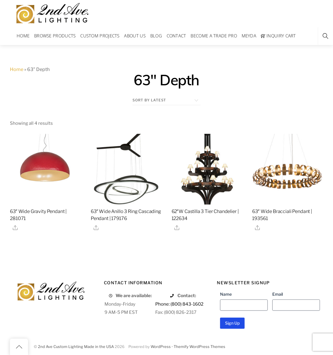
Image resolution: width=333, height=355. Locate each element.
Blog (156, 36)
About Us (134, 36)
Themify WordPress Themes (199, 346)
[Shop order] (166, 100)
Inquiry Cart (278, 36)
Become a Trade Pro (214, 36)
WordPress (161, 346)
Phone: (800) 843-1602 (179, 304)
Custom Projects (100, 36)
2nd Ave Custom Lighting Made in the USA (76, 346)
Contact (176, 36)
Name (226, 294)
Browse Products (55, 36)
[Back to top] (19, 347)
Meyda (249, 36)
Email (277, 294)
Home (23, 36)
